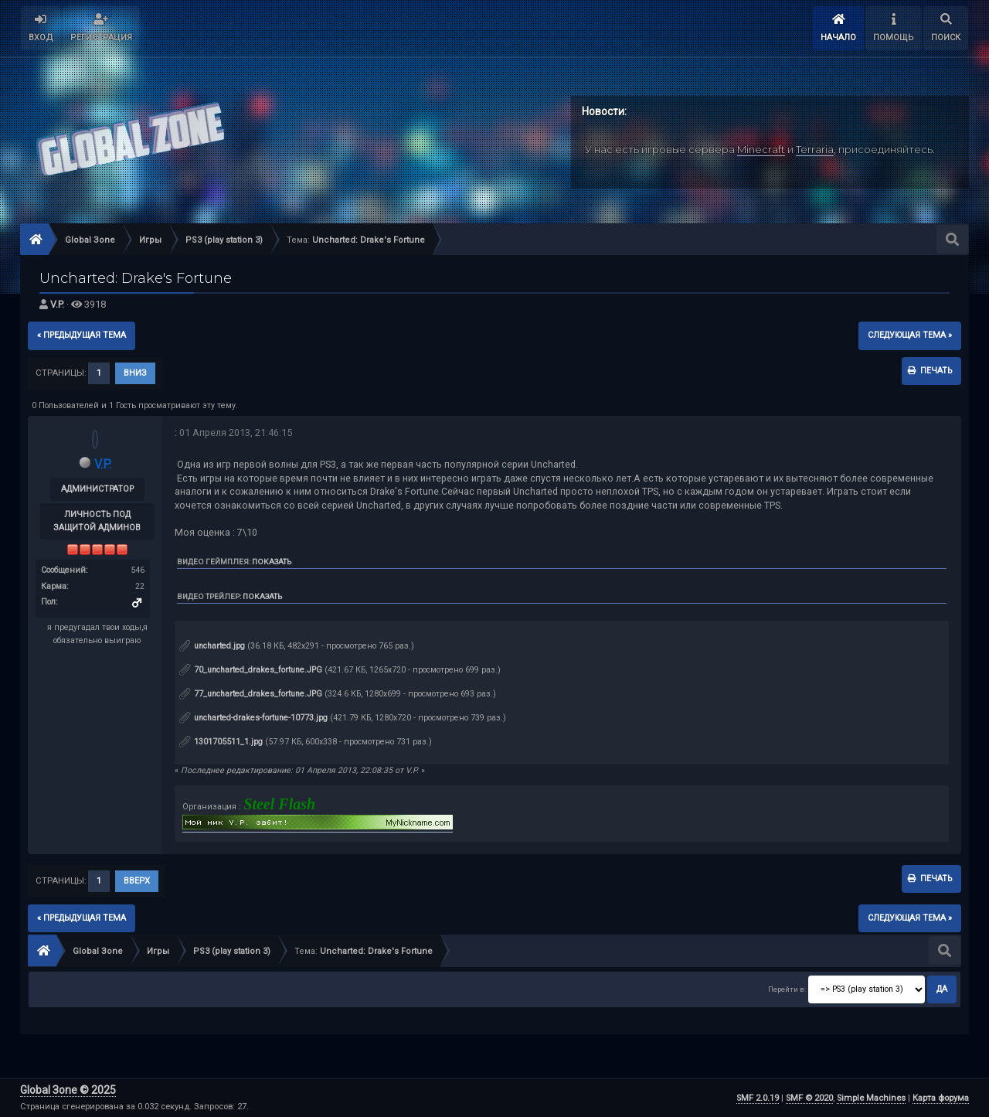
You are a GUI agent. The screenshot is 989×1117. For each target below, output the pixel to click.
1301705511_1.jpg (221, 742)
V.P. (57, 304)
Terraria (815, 149)
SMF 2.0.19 (757, 1098)
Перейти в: (787, 989)
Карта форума (941, 1098)
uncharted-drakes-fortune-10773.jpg (253, 718)
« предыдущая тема (81, 335)
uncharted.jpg (212, 646)
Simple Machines (871, 1098)
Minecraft (761, 149)
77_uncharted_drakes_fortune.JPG (250, 694)
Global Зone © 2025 (68, 1090)
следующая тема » (910, 335)
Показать (271, 561)
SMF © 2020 (809, 1098)
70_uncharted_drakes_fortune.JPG (250, 670)
